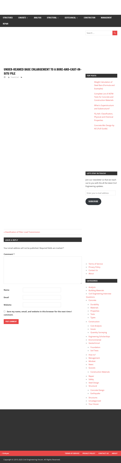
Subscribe (93, 201)
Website (7, 305)
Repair (5, 23)
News (91, 364)
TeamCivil (15, 77)
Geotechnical (70, 17)
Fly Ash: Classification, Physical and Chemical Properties (103, 116)
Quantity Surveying (98, 332)
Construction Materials (100, 372)
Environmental (95, 340)
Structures (8, 17)
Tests (92, 314)
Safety (91, 379)
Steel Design (94, 382)
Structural (52, 17)
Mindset (92, 361)
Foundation (95, 347)
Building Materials (96, 290)
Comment (9, 254)
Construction (89, 17)
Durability (94, 304)
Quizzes (92, 368)
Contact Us (93, 270)
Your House (94, 404)
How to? (92, 354)
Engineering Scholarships (99, 336)
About (91, 273)
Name (6, 290)
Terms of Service (96, 264)
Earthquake (95, 393)
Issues (93, 329)
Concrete (22, 17)
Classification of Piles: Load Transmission (22, 232)
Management (106, 17)
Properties (94, 311)
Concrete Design (97, 390)
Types (92, 317)
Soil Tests (94, 350)
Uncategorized (95, 401)
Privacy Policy (94, 267)
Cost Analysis (96, 326)
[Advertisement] (43, 49)
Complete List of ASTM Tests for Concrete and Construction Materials (103, 96)
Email (6, 297)
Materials (94, 307)
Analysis (37, 17)
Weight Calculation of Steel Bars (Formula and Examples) (104, 85)
